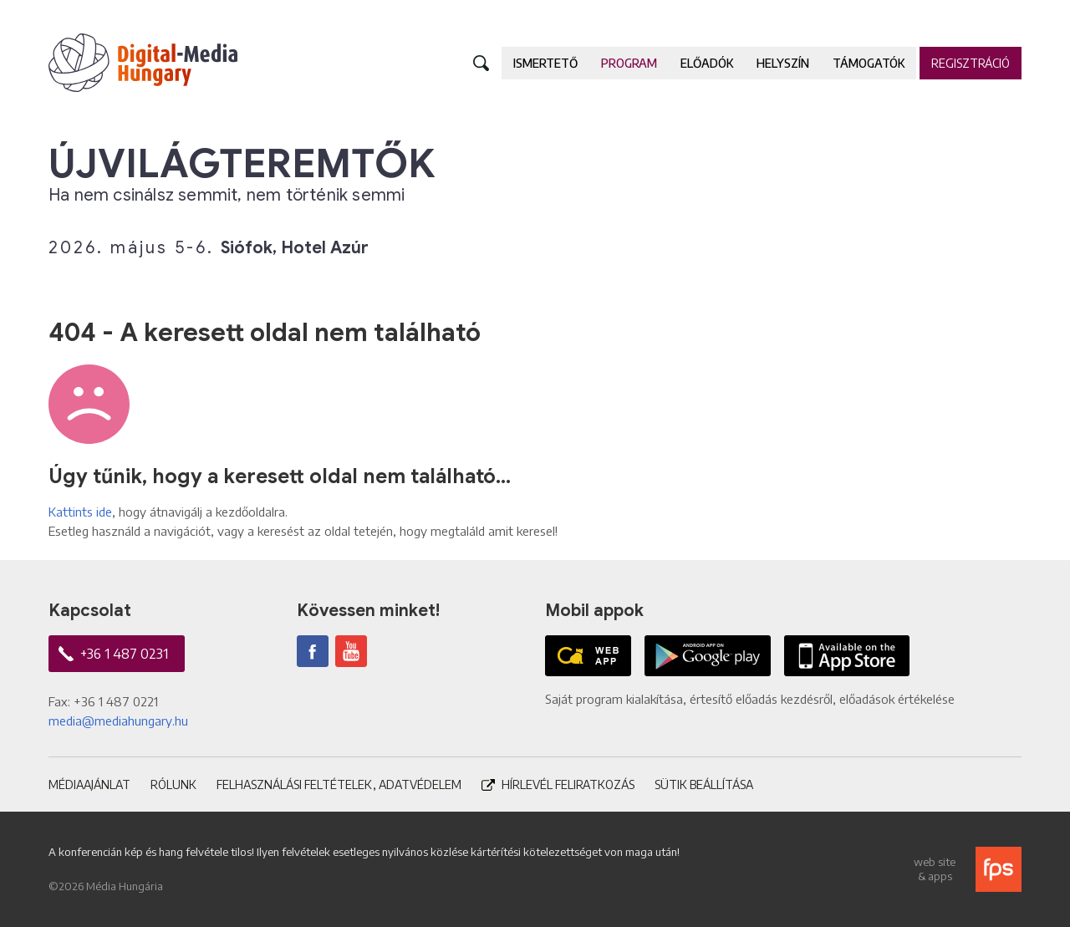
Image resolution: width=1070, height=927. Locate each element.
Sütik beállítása (704, 784)
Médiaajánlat (89, 784)
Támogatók (868, 63)
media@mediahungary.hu (118, 720)
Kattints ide (80, 511)
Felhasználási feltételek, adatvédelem (339, 784)
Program (629, 63)
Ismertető (545, 63)
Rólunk (173, 784)
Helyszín (783, 63)
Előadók (706, 63)
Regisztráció (970, 63)
